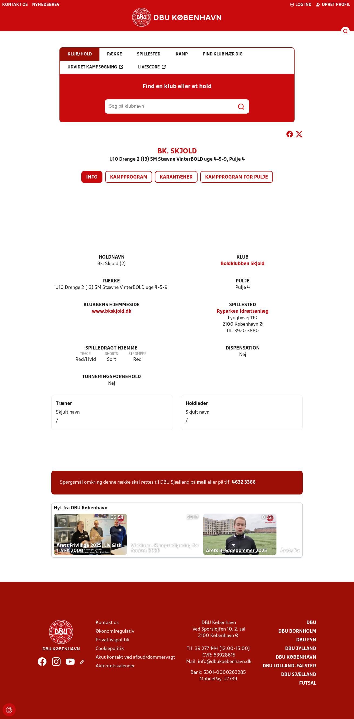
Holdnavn (112, 257)
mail (201, 482)
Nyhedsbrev (45, 5)
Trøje (85, 354)
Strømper (137, 354)
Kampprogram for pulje (236, 177)
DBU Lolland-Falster (289, 666)
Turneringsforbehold (111, 377)
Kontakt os (15, 5)
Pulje (243, 281)
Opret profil (333, 4)
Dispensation (243, 348)
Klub (242, 257)
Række (111, 281)
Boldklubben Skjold (243, 264)
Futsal (307, 683)
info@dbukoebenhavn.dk (224, 661)
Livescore (152, 67)
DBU (311, 623)
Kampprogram (128, 177)
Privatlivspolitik (112, 640)
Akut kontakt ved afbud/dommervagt (135, 657)
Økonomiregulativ (115, 631)
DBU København (296, 657)
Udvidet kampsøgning (95, 67)
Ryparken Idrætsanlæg (243, 311)
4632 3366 (244, 482)
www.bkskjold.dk (111, 311)
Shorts (111, 354)
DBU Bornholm (297, 631)
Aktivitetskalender (115, 666)
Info (92, 177)
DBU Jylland (300, 649)
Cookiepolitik (110, 649)
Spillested (242, 305)
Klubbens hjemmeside (112, 305)
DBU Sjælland (298, 674)
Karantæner (176, 177)
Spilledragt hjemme (111, 348)
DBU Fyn (306, 640)
